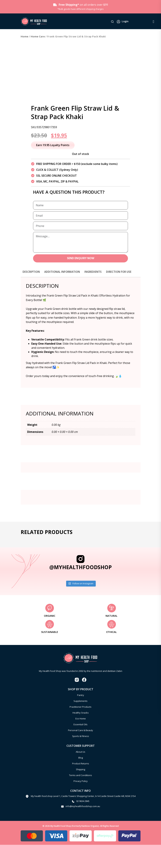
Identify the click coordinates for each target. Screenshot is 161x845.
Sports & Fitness (80, 736)
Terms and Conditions (80, 775)
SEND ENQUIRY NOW (80, 258)
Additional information (64, 272)
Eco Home (80, 718)
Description (32, 272)
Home (24, 36)
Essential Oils (80, 724)
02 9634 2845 (82, 801)
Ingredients (97, 272)
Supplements (80, 701)
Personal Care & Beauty (80, 730)
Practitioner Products (80, 707)
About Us (80, 752)
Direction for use (123, 272)
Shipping (80, 769)
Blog (80, 757)
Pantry (80, 695)
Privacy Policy (81, 781)
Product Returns (80, 763)
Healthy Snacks (80, 713)
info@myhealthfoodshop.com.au (83, 806)
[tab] (32, 273)
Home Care (38, 36)
